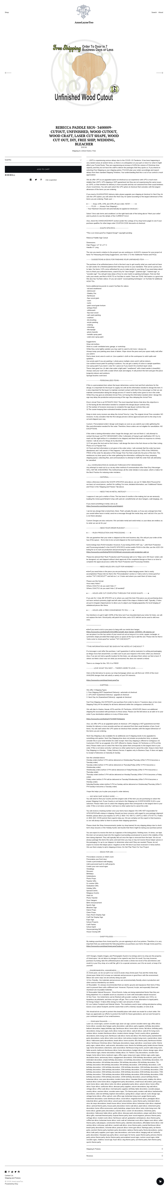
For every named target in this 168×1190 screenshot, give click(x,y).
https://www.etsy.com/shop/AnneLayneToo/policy (105, 946)
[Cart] (160, 1181)
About (160, 12)
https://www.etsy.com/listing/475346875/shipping (105, 719)
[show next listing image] (157, 72)
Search (154, 12)
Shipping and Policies (13, 1178)
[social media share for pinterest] (41, 179)
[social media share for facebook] (31, 179)
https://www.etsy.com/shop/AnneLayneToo (102, 680)
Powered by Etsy (11, 1184)
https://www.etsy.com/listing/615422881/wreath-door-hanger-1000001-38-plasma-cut (120, 632)
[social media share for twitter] (36, 179)
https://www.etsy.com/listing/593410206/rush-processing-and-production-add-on (117, 552)
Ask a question (51, 180)
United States (86, 151)
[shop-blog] (12, 1172)
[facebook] (6, 1172)
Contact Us (9, 1175)
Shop (7, 12)
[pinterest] (9, 1172)
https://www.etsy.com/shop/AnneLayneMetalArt (104, 506)
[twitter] (15, 1172)
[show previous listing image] (10, 72)
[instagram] (19, 1172)
